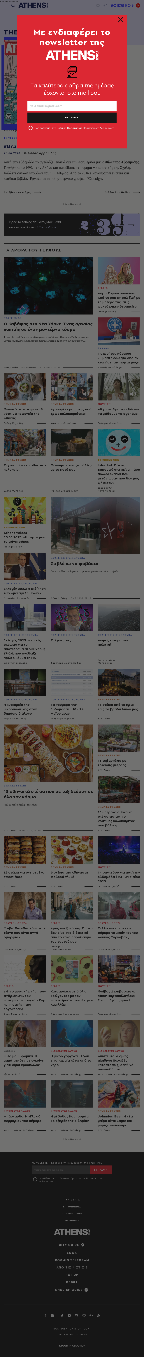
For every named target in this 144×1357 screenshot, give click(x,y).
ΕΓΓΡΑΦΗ (72, 117)
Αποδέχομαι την (75, 127)
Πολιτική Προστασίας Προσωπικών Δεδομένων (85, 128)
